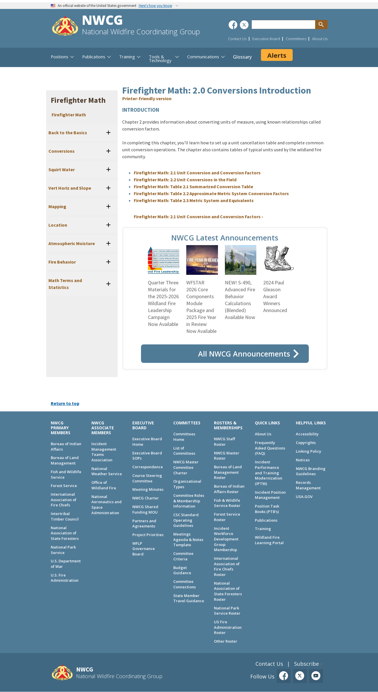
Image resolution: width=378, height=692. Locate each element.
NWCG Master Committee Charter (186, 467)
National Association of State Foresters (65, 533)
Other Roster (225, 641)
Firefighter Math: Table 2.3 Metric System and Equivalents (194, 200)
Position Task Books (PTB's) (267, 508)
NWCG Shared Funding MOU (145, 509)
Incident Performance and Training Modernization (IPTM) (268, 472)
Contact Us (237, 38)
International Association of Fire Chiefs (63, 500)
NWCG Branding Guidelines (311, 471)
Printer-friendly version (147, 98)
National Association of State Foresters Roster (228, 591)
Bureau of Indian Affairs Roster (229, 489)
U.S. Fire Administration (64, 577)
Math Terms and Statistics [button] (65, 283)
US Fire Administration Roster (228, 627)
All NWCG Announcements (244, 354)
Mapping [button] (57, 206)
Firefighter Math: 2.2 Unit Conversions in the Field (185, 179)
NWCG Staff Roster (224, 441)
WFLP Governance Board (143, 549)
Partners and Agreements (144, 523)
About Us (320, 38)
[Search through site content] (283, 24)
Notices (303, 459)
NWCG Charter (145, 498)
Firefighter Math (69, 114)
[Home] (65, 26)
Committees (296, 38)
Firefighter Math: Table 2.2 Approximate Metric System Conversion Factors (211, 193)
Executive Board (266, 38)
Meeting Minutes (147, 489)
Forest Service (64, 485)
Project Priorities (147, 534)
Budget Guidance (182, 570)
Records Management (308, 485)
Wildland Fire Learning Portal (269, 540)
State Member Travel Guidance (188, 598)
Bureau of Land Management (65, 460)
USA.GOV (304, 496)
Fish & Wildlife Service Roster (227, 503)
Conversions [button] (61, 151)
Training (263, 528)
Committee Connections (184, 584)
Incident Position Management (270, 495)
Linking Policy (308, 451)
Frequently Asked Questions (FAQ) (270, 448)
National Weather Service (106, 471)
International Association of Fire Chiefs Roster (227, 566)
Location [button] (57, 225)
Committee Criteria (183, 556)
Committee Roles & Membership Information (188, 501)
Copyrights (306, 442)
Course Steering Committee (147, 478)
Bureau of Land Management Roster (228, 472)
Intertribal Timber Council (65, 516)
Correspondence (147, 466)
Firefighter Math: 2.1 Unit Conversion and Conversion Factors (197, 173)
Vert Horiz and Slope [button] (69, 188)
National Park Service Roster (227, 610)
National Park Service (63, 549)
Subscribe (306, 663)
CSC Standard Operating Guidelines (186, 520)
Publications (266, 520)
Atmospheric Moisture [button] (71, 243)
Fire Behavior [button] (62, 262)
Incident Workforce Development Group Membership (226, 539)
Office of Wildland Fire (103, 485)
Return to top (65, 403)
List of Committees (184, 450)
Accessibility (307, 434)
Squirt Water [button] (61, 169)
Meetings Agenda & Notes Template (188, 539)
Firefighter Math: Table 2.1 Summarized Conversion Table (193, 186)
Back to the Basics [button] (67, 132)
